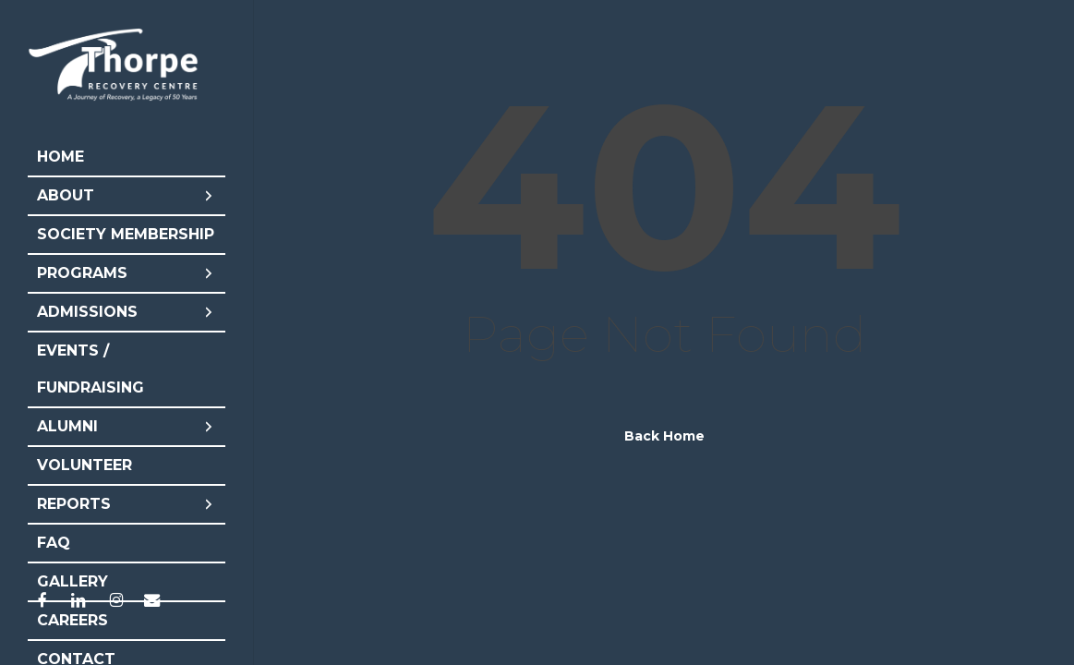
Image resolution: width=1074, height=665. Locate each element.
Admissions (126, 312)
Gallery (72, 581)
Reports (126, 504)
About (126, 195)
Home (60, 156)
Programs (126, 273)
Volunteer (84, 465)
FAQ (53, 542)
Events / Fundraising (90, 369)
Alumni (126, 426)
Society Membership (125, 234)
